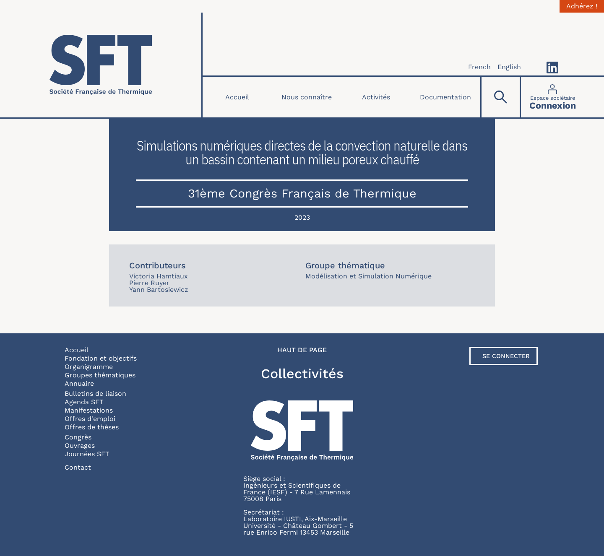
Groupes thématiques (100, 375)
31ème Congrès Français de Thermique (302, 193)
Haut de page (302, 350)
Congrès (78, 437)
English (509, 67)
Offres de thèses (92, 427)
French (479, 67)
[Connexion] (552, 97)
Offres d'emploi (90, 419)
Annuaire (79, 383)
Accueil (237, 97)
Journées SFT (87, 454)
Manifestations (89, 410)
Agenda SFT (84, 402)
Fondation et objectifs (101, 358)
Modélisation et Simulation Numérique (368, 276)
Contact (78, 467)
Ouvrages (80, 445)
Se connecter (506, 356)
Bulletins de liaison (95, 394)
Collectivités (302, 373)
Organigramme (89, 367)
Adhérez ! (581, 6)
